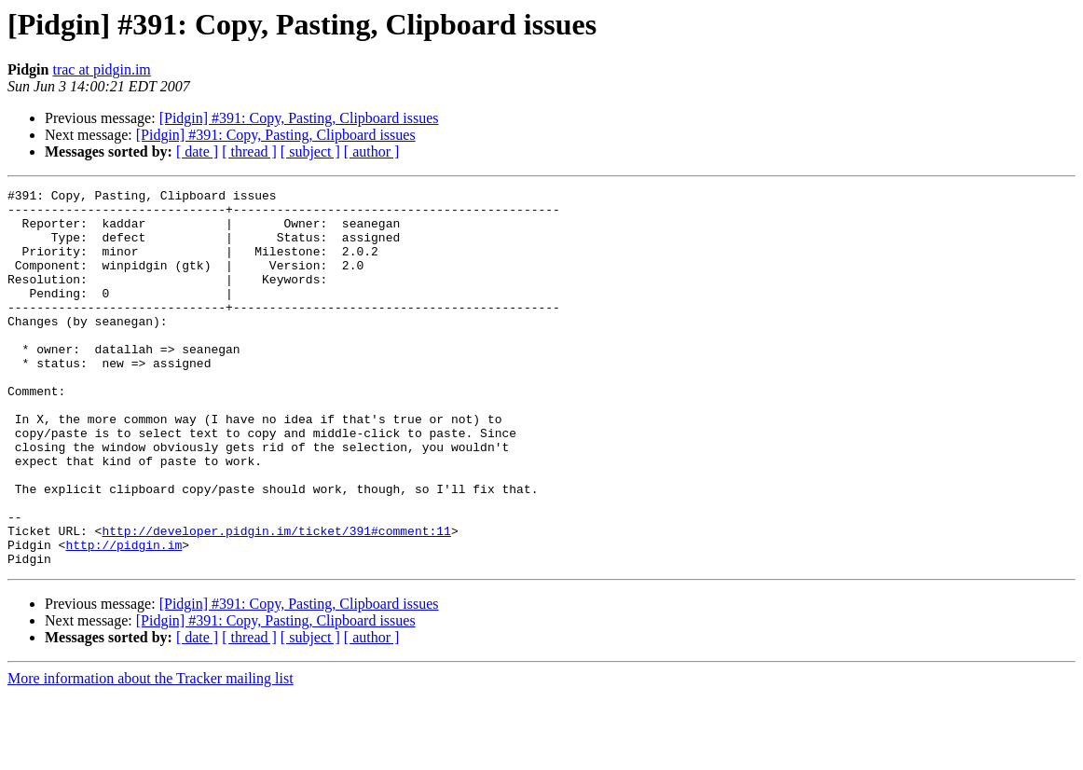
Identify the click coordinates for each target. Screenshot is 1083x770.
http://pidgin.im (123, 617)
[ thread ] (249, 151)
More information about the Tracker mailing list (150, 754)
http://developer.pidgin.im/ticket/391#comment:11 (276, 600)
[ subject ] (310, 151)
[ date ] (197, 151)
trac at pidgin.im (101, 69)
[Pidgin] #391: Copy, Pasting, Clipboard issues (299, 118)
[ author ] (372, 151)
